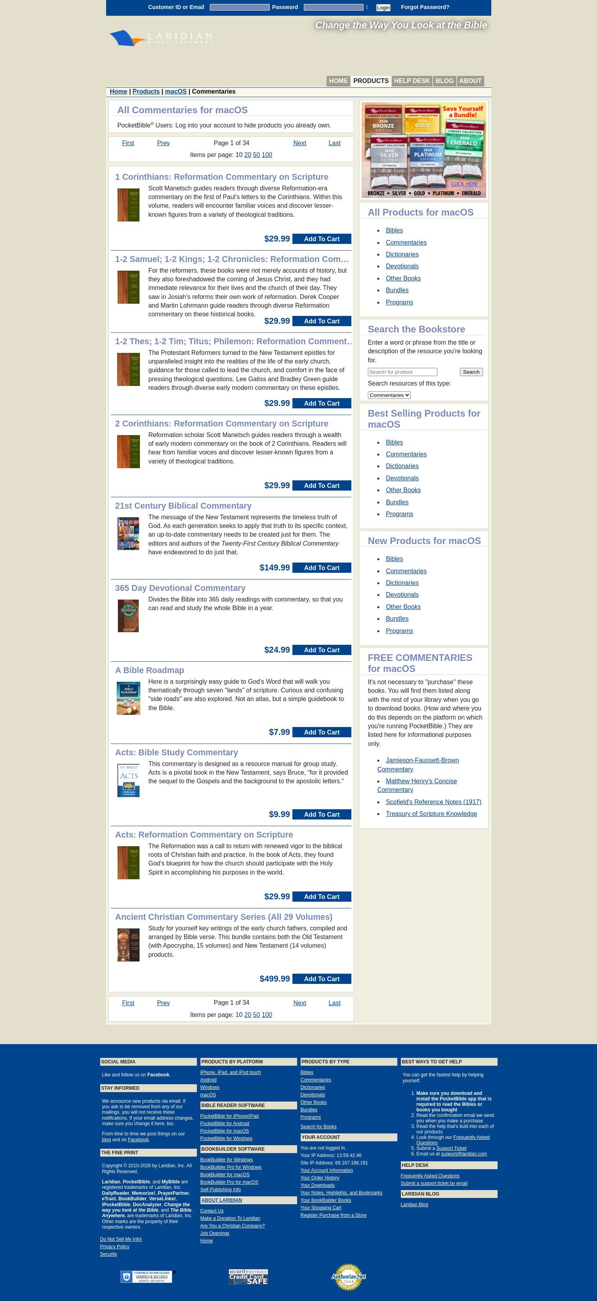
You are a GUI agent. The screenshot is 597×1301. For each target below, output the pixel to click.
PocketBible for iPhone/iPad (229, 1116)
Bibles (394, 230)
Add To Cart (322, 239)
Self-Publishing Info (220, 1189)
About (470, 81)
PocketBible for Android (225, 1123)
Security (108, 1254)
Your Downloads (318, 1185)
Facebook (138, 1139)
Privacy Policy (115, 1246)
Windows (210, 1087)
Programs (399, 302)
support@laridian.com (464, 1154)
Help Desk (412, 81)
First (128, 143)
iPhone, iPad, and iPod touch (230, 1072)
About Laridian (222, 1200)
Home (338, 81)
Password (285, 7)
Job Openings (215, 1233)
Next (299, 143)
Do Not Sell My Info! (121, 1239)
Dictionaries (402, 254)
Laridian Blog (414, 1204)
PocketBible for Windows (226, 1138)
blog (106, 1139)
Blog (444, 81)
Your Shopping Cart (321, 1208)
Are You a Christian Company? (232, 1226)
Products (371, 81)
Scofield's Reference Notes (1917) (433, 802)
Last (334, 143)
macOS (176, 91)
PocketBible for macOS (224, 1131)
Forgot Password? (425, 7)
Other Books (403, 278)
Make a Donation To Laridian (230, 1218)
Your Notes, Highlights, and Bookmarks (341, 1193)
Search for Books (319, 1126)
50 (256, 154)
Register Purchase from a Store (334, 1215)
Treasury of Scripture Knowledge (431, 813)
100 (267, 154)
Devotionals (402, 266)
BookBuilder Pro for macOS (229, 1182)
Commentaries (406, 242)
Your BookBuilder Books (326, 1200)
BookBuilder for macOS (225, 1174)
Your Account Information (327, 1170)
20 (248, 154)
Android (208, 1080)
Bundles (397, 290)
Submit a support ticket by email (434, 1183)
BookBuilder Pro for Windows (231, 1167)
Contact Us (212, 1211)
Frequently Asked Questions (430, 1176)
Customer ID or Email (176, 7)
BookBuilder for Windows (226, 1160)
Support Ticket (451, 1148)
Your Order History (320, 1178)
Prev (163, 143)
